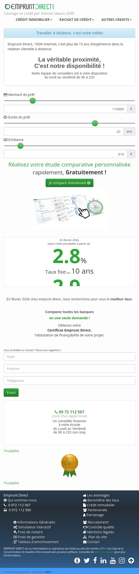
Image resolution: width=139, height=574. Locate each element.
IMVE (48, 572)
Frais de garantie (29, 537)
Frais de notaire (28, 532)
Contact (91, 541)
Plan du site (95, 537)
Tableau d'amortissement (36, 541)
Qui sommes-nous (20, 500)
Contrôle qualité (98, 527)
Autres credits (116, 19)
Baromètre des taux (101, 500)
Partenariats (95, 510)
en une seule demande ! (69, 318)
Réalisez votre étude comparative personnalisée (69, 164)
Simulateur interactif (32, 527)
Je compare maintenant (68, 182)
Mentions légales (98, 532)
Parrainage (93, 514)
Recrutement (96, 522)
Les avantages (96, 495)
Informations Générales (34, 522)
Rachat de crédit (77, 19)
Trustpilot (11, 450)
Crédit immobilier (34, 19)
